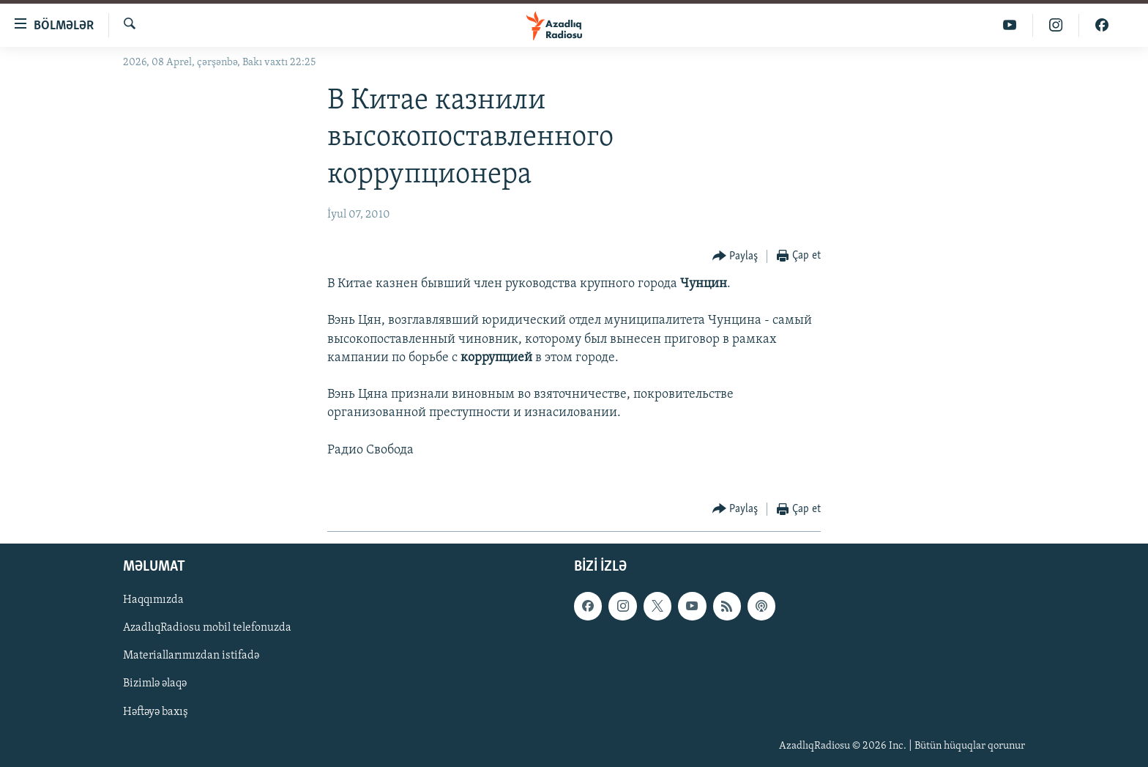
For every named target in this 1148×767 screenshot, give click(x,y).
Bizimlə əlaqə (155, 684)
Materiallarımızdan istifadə (191, 656)
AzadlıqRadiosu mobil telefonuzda (207, 628)
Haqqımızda (153, 601)
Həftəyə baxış (155, 712)
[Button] (735, 257)
